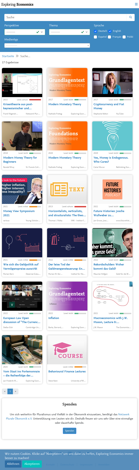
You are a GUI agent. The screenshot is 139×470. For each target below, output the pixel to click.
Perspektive (11, 25)
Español (102, 37)
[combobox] (47, 45)
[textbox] (47, 45)
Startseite (8, 56)
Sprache (99, 25)
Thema (53, 25)
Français (117, 37)
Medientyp (11, 39)
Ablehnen (13, 464)
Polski (130, 37)
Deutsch (102, 31)
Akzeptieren (32, 464)
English (117, 31)
